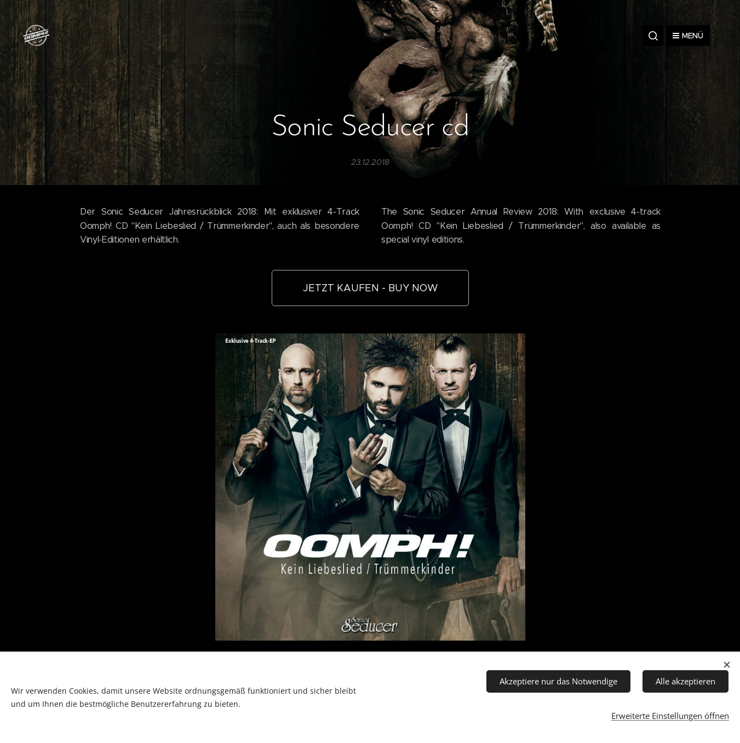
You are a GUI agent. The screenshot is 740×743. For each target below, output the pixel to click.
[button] (653, 35)
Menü (688, 36)
